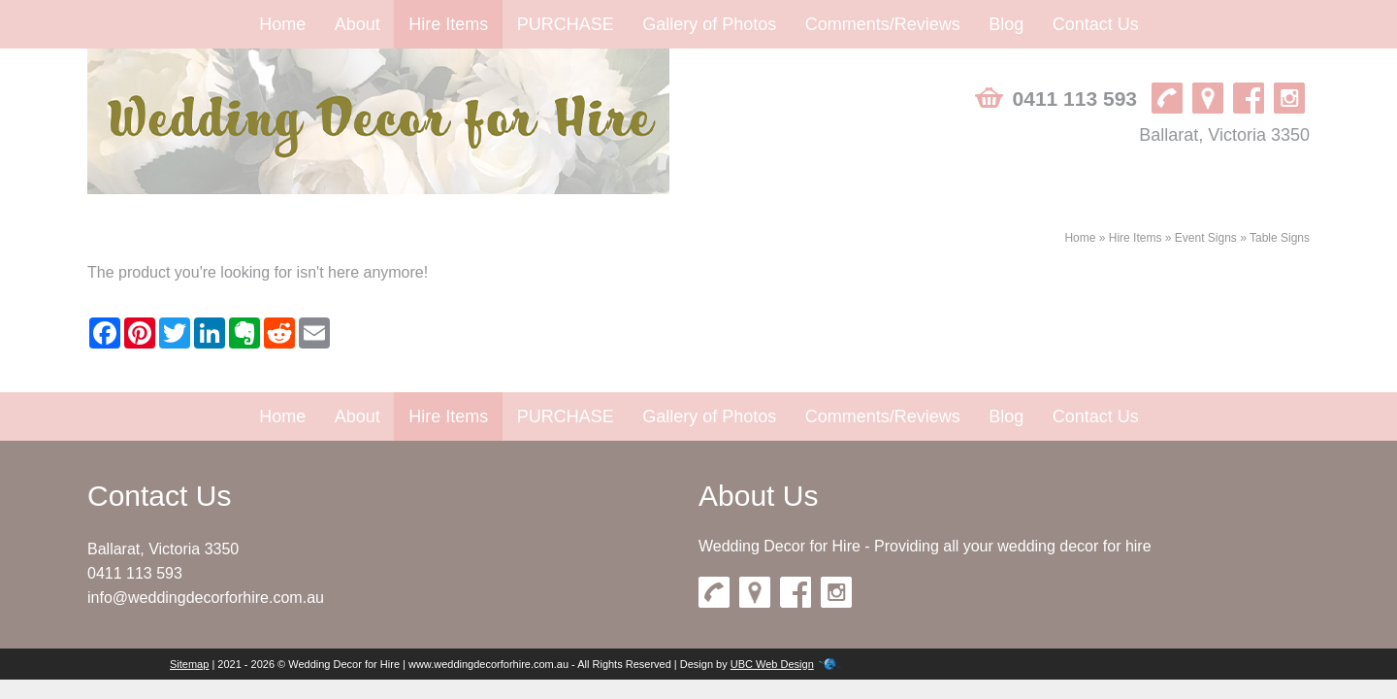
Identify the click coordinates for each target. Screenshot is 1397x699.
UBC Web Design (772, 664)
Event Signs (1206, 238)
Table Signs (1280, 238)
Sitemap (189, 664)
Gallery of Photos (709, 24)
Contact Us (1096, 24)
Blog (1006, 24)
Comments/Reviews (882, 24)
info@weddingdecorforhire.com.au (205, 597)
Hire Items (448, 24)
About (357, 24)
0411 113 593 (1075, 98)
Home (282, 24)
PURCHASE (565, 24)
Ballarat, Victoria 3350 (1224, 135)
